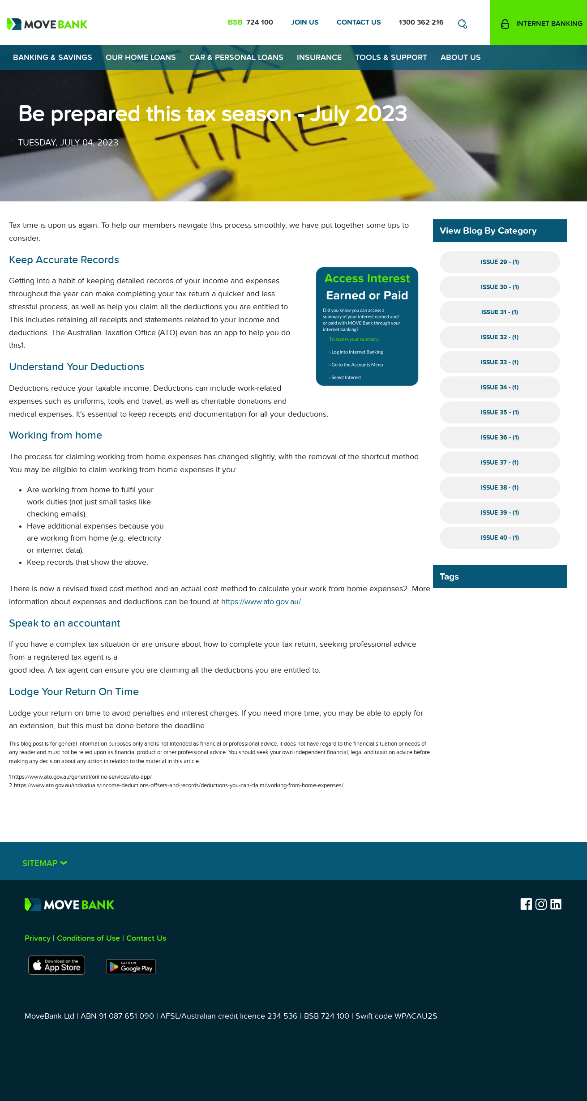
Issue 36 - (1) (500, 437)
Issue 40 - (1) (500, 538)
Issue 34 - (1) (499, 387)
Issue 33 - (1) (499, 362)
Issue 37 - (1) (499, 462)
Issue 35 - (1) (500, 412)
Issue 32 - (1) (499, 337)
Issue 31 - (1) (499, 312)
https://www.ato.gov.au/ (261, 601)
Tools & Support (391, 57)
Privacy (38, 938)
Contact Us (359, 22)
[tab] (293, 861)
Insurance (319, 57)
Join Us (305, 22)
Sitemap (41, 863)
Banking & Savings (52, 57)
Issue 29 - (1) (500, 262)
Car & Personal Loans (236, 57)
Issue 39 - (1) (500, 512)
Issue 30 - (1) (500, 287)
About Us (461, 57)
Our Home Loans (141, 57)
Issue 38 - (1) (499, 487)
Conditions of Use (88, 938)
